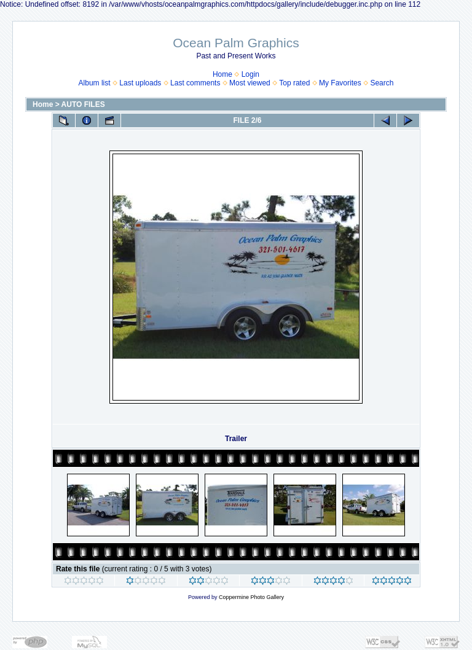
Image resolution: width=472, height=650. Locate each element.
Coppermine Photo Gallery (251, 597)
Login (250, 74)
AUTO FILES (83, 104)
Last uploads (140, 83)
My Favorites (340, 83)
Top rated (294, 83)
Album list (95, 83)
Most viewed (249, 83)
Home (222, 74)
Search (381, 83)
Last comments (195, 83)
